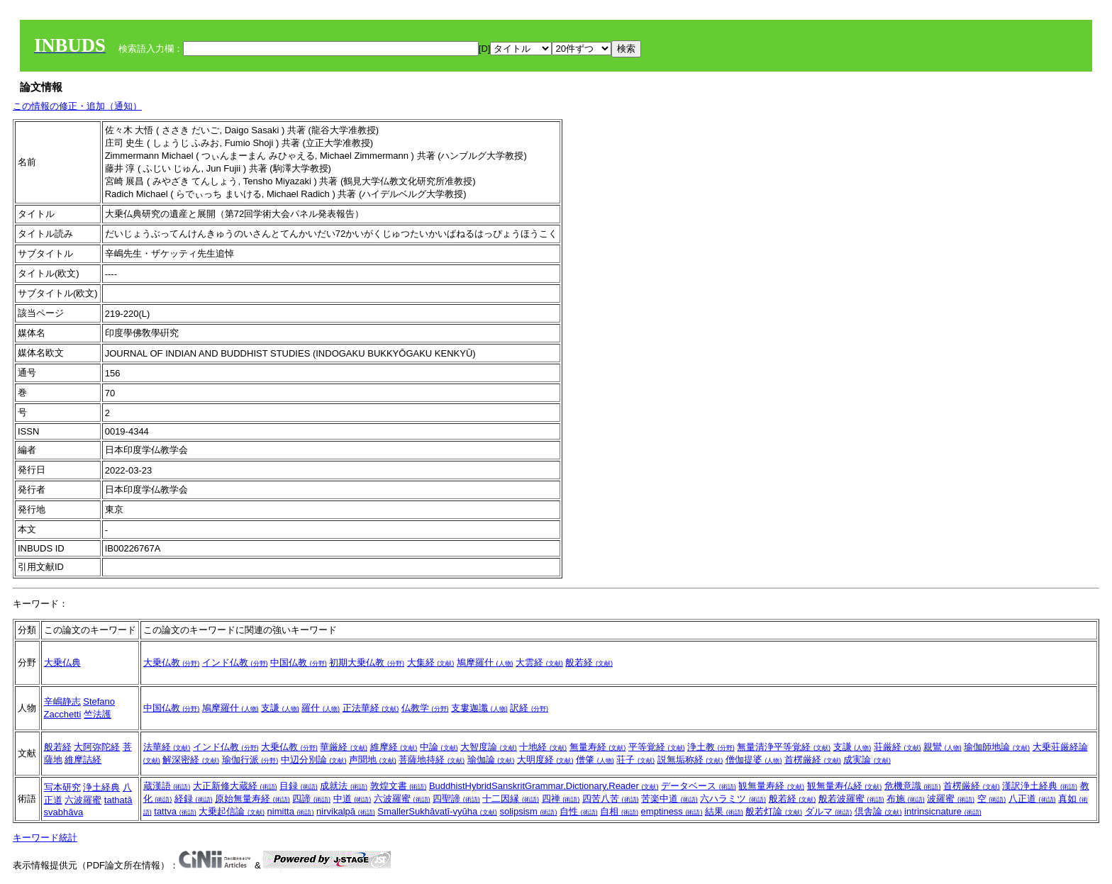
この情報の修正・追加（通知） (77, 106)
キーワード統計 (45, 837)
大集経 (431, 662)
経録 (193, 798)
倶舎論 (878, 811)
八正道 (1032, 798)
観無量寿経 (771, 786)
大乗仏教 (171, 662)
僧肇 (595, 759)
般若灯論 (773, 811)
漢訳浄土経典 (1039, 786)
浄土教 (711, 747)
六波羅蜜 (83, 800)
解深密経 (190, 759)
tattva (175, 811)
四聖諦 (456, 798)
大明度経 (545, 759)
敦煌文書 (398, 786)
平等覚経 (656, 747)
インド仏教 (235, 662)
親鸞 (942, 747)
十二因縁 (510, 798)
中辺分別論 (314, 759)
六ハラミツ (733, 798)
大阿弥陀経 (97, 747)
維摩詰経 (83, 759)
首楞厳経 (812, 759)
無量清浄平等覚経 (783, 747)
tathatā (118, 800)
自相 (619, 811)
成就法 (343, 786)
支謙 (280, 708)
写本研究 (62, 787)
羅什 (320, 708)
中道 (352, 798)
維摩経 (394, 747)
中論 (439, 747)
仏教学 (425, 708)
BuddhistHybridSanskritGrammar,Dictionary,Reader (544, 786)
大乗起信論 (232, 811)
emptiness (672, 811)
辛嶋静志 (62, 701)
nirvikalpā (345, 811)
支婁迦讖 (479, 708)
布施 (905, 798)
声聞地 (372, 759)
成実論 (867, 759)
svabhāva (64, 812)
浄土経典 (101, 787)
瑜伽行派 (250, 759)
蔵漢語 (167, 786)
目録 (298, 786)
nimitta (290, 811)
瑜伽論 (491, 759)
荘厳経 (897, 747)
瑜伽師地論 (997, 747)
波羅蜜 (950, 798)
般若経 (589, 662)
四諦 (311, 798)
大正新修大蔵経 (235, 786)
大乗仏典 (62, 662)
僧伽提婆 (753, 759)
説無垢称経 (690, 759)
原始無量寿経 (252, 798)
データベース (698, 786)
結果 (724, 811)
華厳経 (343, 747)
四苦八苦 (610, 798)
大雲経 (539, 662)
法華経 (167, 747)
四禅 (561, 798)
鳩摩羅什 (485, 662)
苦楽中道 (669, 798)
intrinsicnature (943, 811)
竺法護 (97, 714)
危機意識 (912, 786)
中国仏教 (298, 662)
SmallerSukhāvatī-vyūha (437, 811)
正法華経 (371, 708)
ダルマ (828, 811)
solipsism (528, 811)
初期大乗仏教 (366, 662)
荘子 (635, 759)
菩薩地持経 (432, 759)
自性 (579, 811)
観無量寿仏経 (844, 786)
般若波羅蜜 (851, 798)
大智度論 (488, 747)
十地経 (543, 747)
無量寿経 (597, 747)
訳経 (529, 708)
